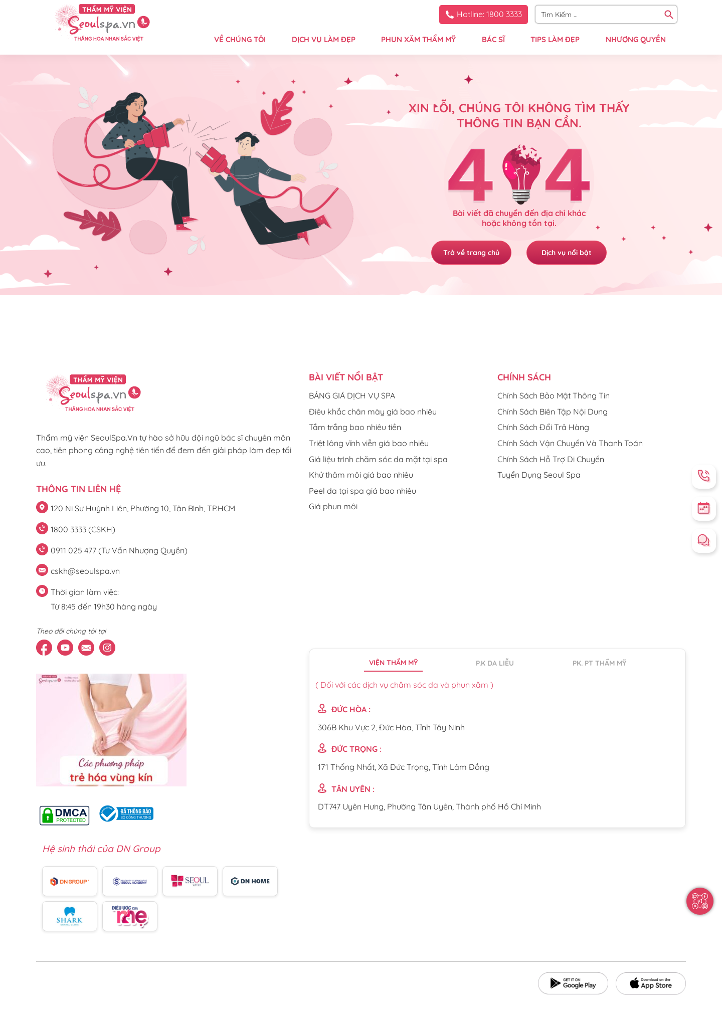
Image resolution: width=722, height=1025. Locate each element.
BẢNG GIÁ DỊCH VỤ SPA (352, 395)
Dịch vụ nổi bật (567, 252)
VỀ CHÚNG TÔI (240, 39)
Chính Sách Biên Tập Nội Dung (552, 411)
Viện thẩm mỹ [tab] (393, 662)
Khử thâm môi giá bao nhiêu (361, 475)
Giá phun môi (333, 506)
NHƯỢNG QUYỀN (636, 39)
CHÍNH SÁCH (524, 377)
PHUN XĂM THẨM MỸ (418, 39)
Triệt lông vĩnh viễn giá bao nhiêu (369, 443)
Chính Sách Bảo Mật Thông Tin (553, 395)
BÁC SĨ (493, 39)
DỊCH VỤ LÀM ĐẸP (323, 39)
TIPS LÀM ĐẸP (555, 39)
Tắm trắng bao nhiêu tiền (355, 427)
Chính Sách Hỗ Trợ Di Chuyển (550, 459)
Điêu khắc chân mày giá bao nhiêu (373, 411)
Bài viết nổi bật (346, 377)
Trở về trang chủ (471, 252)
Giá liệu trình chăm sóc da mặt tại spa (378, 459)
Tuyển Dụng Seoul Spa (539, 475)
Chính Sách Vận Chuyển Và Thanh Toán (570, 443)
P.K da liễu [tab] (495, 663)
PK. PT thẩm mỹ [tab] (599, 663)
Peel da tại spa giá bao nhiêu (362, 491)
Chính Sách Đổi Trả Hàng (543, 427)
